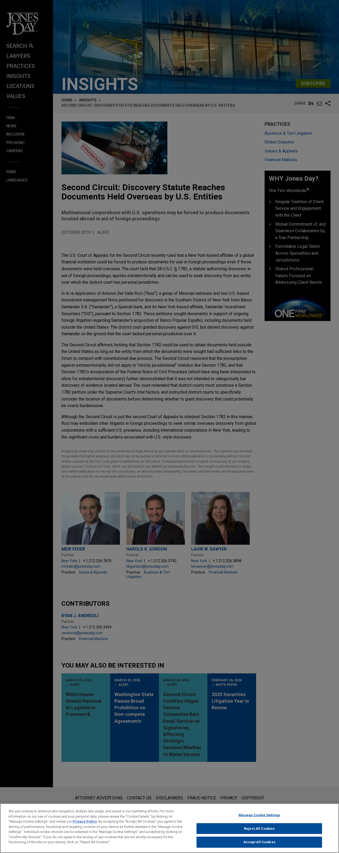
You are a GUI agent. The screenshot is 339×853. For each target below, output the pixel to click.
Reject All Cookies (259, 831)
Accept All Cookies (259, 844)
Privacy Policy (85, 824)
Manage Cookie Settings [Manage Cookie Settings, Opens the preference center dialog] (259, 817)
